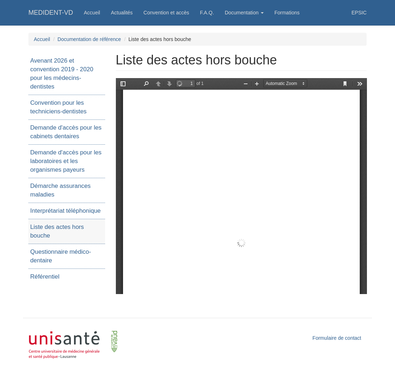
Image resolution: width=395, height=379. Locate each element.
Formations (287, 12)
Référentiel (44, 276)
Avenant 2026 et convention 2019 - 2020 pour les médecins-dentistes (61, 73)
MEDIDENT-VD (50, 12)
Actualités (122, 12)
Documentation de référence (89, 39)
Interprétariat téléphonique (65, 210)
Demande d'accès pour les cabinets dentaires (65, 132)
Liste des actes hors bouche (57, 231)
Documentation (244, 12)
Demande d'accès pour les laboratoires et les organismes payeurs (65, 161)
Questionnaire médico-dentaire (60, 256)
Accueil (92, 12)
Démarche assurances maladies (60, 190)
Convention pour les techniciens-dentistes (58, 107)
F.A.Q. (207, 12)
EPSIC (359, 12)
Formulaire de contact (337, 338)
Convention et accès (166, 12)
